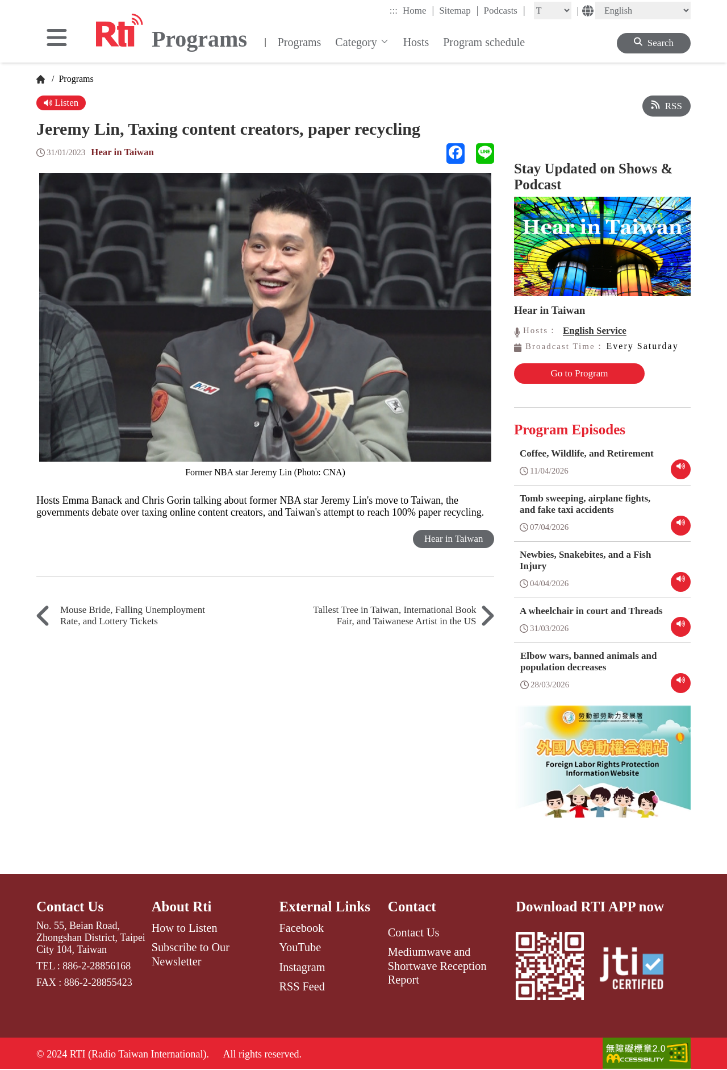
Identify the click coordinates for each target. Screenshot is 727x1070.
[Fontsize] (552, 10)
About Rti (182, 906)
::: (394, 10)
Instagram (302, 966)
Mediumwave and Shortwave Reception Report (437, 965)
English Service (594, 330)
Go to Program (574, 373)
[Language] (643, 10)
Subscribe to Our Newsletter (190, 953)
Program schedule (484, 42)
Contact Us (70, 906)
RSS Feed (301, 986)
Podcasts (504, 10)
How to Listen (185, 927)
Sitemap (458, 10)
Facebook (301, 927)
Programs (299, 42)
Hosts (416, 42)
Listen (61, 102)
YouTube (300, 946)
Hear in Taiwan (122, 152)
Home (418, 10)
